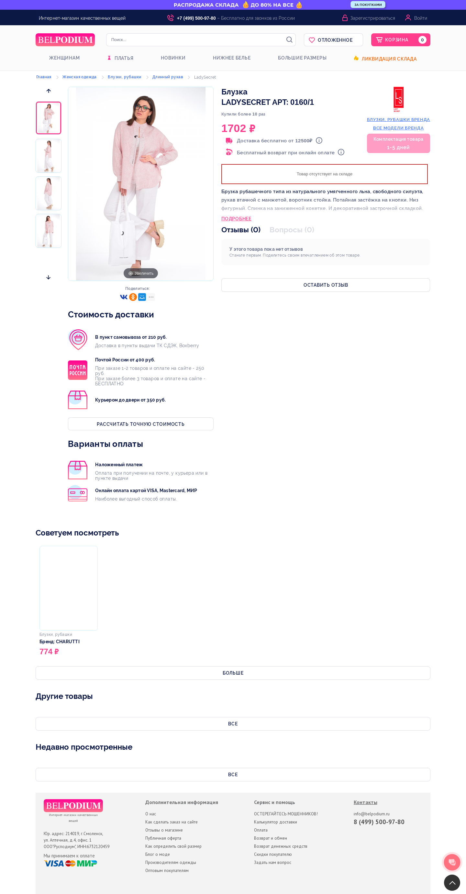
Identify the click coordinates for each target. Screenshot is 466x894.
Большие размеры (302, 58)
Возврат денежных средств (280, 846)
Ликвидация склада (389, 58)
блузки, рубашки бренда (398, 119)
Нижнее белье (231, 58)
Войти (420, 18)
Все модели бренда (398, 128)
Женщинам (64, 58)
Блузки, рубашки (124, 77)
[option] (48, 118)
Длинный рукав (167, 77)
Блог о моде (157, 854)
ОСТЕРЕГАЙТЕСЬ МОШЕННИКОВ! (286, 814)
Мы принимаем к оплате (69, 856)
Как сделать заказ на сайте (171, 822)
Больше (233, 673)
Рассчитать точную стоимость (140, 424)
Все (233, 723)
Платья (124, 58)
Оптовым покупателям (167, 870)
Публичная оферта (163, 838)
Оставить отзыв (326, 285)
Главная (43, 77)
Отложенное (335, 40)
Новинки (173, 58)
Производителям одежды (170, 862)
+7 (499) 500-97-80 (196, 18)
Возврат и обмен (270, 838)
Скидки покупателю (273, 854)
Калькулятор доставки (275, 822)
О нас (150, 814)
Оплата (261, 830)
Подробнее (236, 219)
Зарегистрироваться (372, 18)
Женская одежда (79, 77)
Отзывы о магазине (164, 830)
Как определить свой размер (173, 846)
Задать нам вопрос (272, 862)
